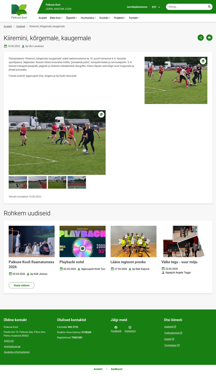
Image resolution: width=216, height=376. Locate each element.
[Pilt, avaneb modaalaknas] (57, 142)
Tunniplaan (170, 345)
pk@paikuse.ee (12, 346)
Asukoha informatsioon (17, 352)
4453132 (9, 340)
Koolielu (105, 17)
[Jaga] (201, 38)
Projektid (120, 17)
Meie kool (56, 17)
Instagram (130, 329)
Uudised (20, 26)
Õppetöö (72, 17)
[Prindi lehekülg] (209, 38)
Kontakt (134, 17)
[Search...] (209, 6)
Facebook (116, 329)
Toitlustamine (171, 332)
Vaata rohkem (22, 285)
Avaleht (43, 17)
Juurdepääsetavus (137, 6)
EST (156, 7)
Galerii (167, 339)
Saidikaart (116, 369)
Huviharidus (88, 17)
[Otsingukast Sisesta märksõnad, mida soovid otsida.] (189, 7)
